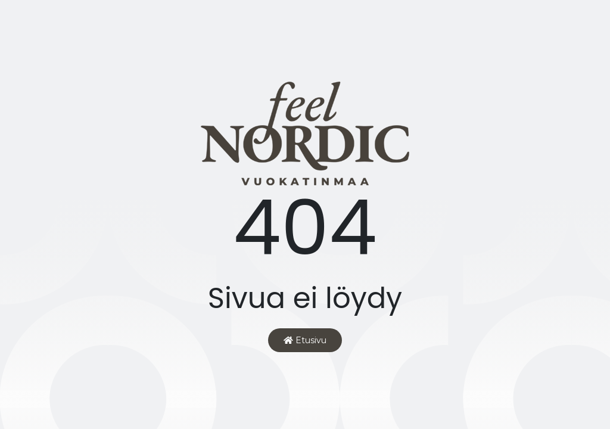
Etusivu (305, 340)
